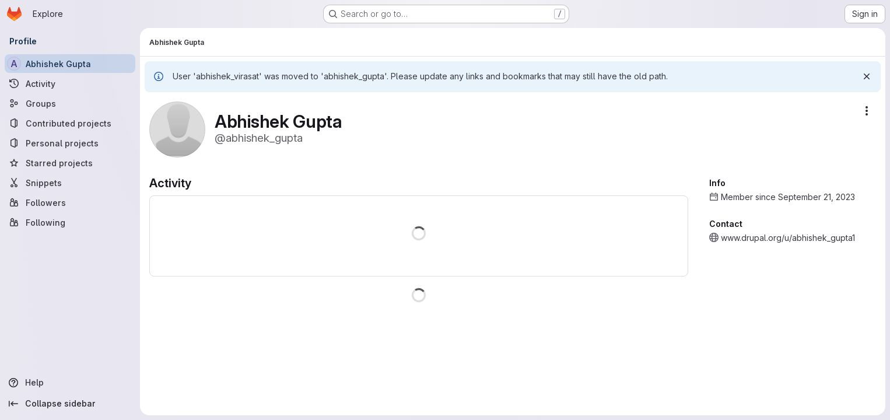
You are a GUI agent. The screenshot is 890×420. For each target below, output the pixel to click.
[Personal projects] (70, 143)
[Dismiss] (867, 76)
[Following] (70, 222)
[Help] (70, 382)
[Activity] (70, 83)
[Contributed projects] (70, 123)
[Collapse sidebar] (70, 403)
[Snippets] (70, 182)
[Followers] (70, 202)
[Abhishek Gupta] (70, 63)
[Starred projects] (70, 162)
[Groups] (70, 103)
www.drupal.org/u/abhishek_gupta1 (788, 238)
